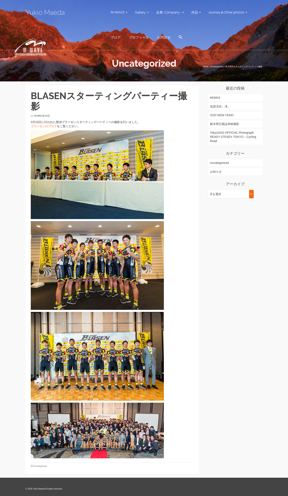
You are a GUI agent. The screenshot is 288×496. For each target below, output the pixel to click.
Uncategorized (40, 466)
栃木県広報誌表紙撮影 (224, 124)
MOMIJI (215, 97)
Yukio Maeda (45, 12)
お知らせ (216, 171)
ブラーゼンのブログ (44, 126)
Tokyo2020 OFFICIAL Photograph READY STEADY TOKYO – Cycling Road (233, 137)
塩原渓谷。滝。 (220, 106)
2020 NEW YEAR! (222, 115)
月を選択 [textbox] (215, 194)
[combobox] (231, 194)
